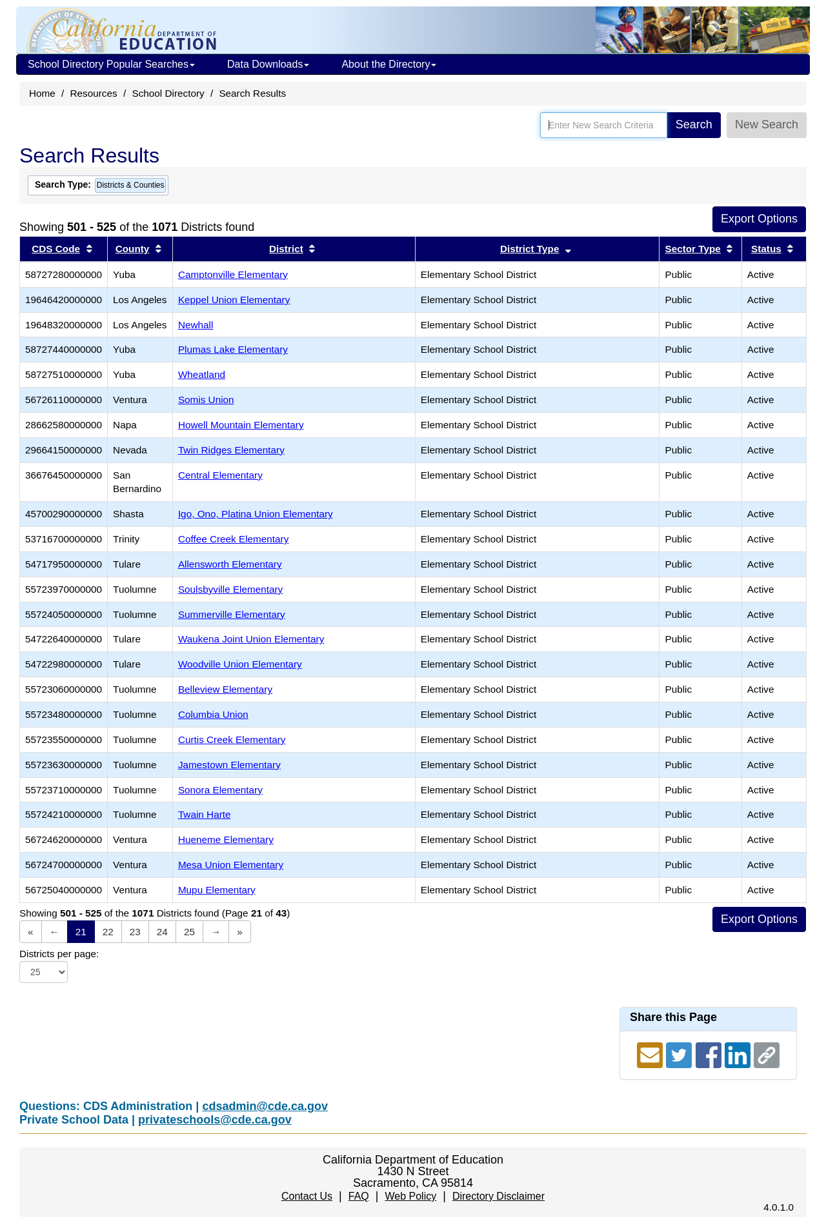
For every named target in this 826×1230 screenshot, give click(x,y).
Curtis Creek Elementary (232, 739)
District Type (529, 248)
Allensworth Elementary (230, 564)
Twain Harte (204, 814)
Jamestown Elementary (229, 764)
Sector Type (692, 248)
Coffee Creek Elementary (233, 538)
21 (81, 931)
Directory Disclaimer (498, 1196)
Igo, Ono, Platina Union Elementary (255, 513)
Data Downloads (268, 64)
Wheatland (201, 374)
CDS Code (56, 248)
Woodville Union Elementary (240, 664)
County (133, 248)
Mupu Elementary (217, 889)
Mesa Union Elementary (230, 864)
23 (135, 931)
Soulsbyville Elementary (230, 589)
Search (694, 124)
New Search (766, 124)
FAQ (358, 1196)
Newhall (195, 324)
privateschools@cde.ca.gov (215, 1119)
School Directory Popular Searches (111, 64)
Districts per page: (59, 953)
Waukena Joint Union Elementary (251, 638)
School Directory (168, 93)
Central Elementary (220, 475)
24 (162, 931)
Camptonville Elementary (233, 274)
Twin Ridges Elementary (231, 449)
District (286, 248)
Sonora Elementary (220, 789)
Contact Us (306, 1196)
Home (42, 93)
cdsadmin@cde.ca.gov (265, 1106)
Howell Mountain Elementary (241, 424)
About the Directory (388, 64)
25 (189, 931)
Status (766, 248)
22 (108, 931)
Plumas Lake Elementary (233, 349)
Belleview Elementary (225, 689)
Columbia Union (213, 714)
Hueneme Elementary (226, 839)
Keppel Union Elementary (234, 299)
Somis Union (206, 399)
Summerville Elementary (231, 614)
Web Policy (410, 1196)
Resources (93, 93)
